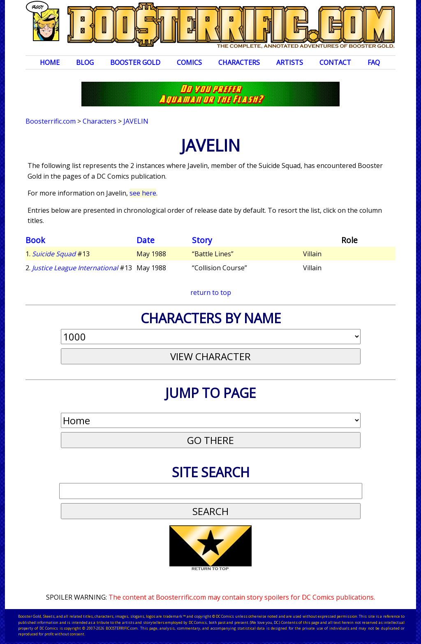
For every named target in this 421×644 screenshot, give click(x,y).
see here (143, 193)
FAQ (374, 62)
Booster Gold (135, 62)
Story (202, 240)
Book (35, 240)
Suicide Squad (54, 253)
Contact (335, 62)
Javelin (135, 121)
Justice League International (75, 267)
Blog (85, 62)
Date (145, 240)
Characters (239, 62)
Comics (189, 62)
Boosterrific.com (50, 121)
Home (50, 62)
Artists (289, 62)
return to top (210, 292)
